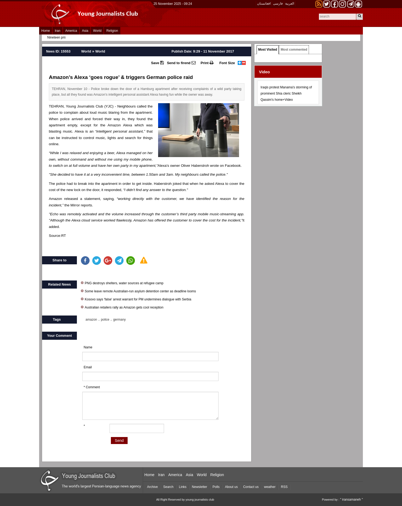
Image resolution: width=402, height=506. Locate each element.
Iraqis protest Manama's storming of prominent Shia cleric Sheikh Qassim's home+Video (286, 93)
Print (206, 63)
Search (168, 487)
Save (157, 63)
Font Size (227, 63)
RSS (284, 487)
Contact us (250, 487)
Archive (152, 487)
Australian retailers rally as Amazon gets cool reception (122, 307)
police (105, 319)
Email (88, 367)
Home (45, 31)
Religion (112, 31)
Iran (57, 31)
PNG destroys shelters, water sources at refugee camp (122, 282)
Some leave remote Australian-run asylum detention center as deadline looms (138, 291)
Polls (216, 487)
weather (270, 487)
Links (182, 487)
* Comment (92, 387)
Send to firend (181, 63)
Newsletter (199, 487)
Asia (85, 31)
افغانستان (264, 3)
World (97, 31)
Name (88, 347)
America (71, 31)
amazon (91, 319)
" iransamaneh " (351, 499)
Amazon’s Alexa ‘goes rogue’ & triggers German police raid (121, 77)
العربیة (289, 3)
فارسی (278, 3)
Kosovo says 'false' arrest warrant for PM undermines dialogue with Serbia (136, 299)
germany (119, 319)
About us (231, 487)
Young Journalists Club (84, 106)
